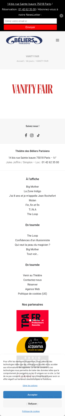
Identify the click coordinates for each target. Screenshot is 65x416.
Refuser (32, 403)
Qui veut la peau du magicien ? (32, 244)
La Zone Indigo (32, 191)
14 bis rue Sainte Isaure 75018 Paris (29, 157)
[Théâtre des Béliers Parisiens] (24, 40)
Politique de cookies (31, 411)
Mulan (32, 200)
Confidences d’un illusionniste (32, 240)
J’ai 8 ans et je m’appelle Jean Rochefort (32, 195)
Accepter (32, 394)
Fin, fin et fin (32, 205)
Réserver (32, 284)
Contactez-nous (32, 280)
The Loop (32, 214)
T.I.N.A (32, 209)
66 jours (30, 61)
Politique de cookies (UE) (32, 293)
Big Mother (32, 186)
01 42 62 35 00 (50, 162)
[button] (57, 40)
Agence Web (32, 289)
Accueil (20, 61)
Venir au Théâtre (32, 275)
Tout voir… (32, 254)
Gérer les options (30, 385)
